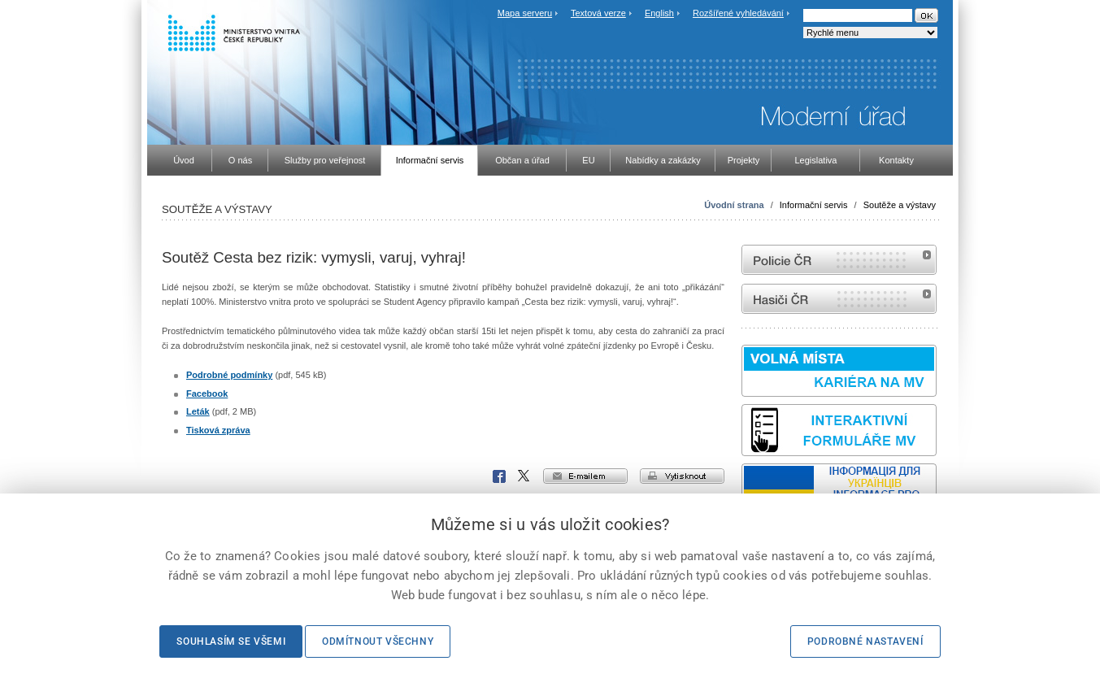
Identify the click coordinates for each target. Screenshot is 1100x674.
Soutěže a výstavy (899, 205)
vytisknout (682, 476)
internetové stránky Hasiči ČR (839, 299)
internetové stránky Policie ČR (839, 260)
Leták (198, 411)
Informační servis (814, 205)
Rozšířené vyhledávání (738, 13)
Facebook (207, 393)
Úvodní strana (733, 205)
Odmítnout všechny (377, 641)
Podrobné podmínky (229, 375)
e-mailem (585, 476)
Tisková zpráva (218, 430)
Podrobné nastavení (865, 641)
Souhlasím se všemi (230, 641)
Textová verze (598, 13)
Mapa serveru (525, 13)
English (659, 13)
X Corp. (524, 476)
